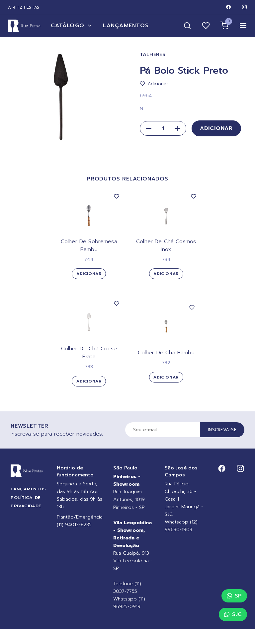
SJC (233, 614)
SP (234, 596)
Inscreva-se (222, 429)
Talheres (153, 54)
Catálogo (71, 26)
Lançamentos (126, 26)
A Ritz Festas (24, 7)
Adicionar (216, 128)
